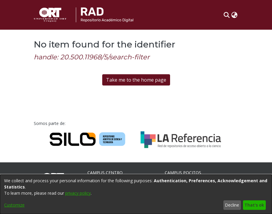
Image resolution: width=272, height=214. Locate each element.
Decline (232, 205)
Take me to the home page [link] (136, 80)
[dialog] (136, 194)
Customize (14, 205)
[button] (226, 14)
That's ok (254, 205)
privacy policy (78, 193)
